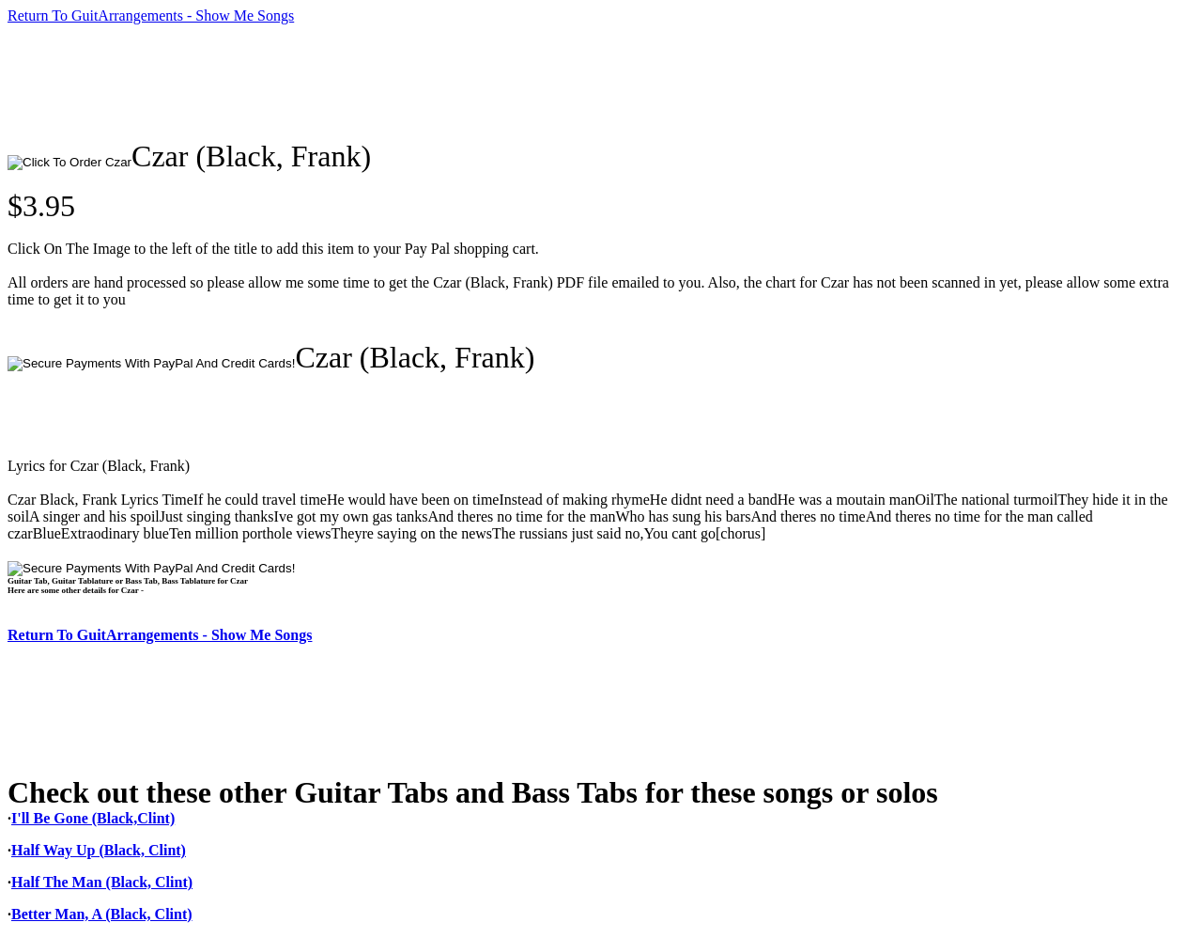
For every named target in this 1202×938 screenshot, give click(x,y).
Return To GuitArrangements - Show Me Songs (151, 15)
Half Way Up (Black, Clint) (98, 850)
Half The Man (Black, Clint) (102, 882)
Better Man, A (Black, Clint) (102, 914)
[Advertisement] (349, 81)
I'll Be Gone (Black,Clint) (93, 818)
